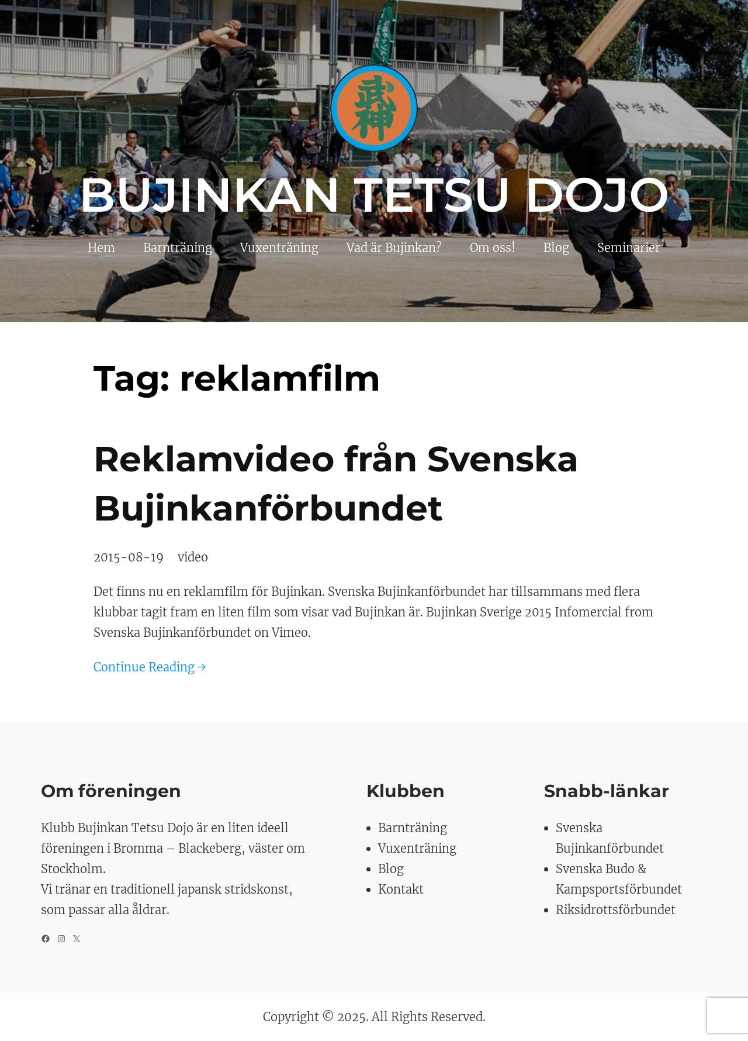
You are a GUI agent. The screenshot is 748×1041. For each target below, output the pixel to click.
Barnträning (412, 828)
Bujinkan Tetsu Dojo (374, 195)
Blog (391, 868)
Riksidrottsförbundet (616, 909)
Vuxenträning (417, 848)
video (193, 557)
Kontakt (401, 889)
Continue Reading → (150, 667)
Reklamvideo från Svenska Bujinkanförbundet (336, 483)
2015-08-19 (129, 557)
